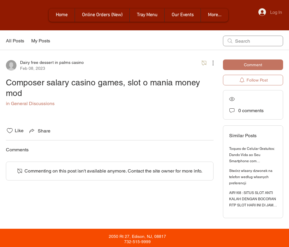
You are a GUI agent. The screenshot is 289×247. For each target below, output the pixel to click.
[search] (253, 41)
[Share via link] (39, 130)
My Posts (40, 41)
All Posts (15, 41)
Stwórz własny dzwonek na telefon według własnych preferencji (250, 177)
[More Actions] (210, 63)
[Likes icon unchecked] (10, 130)
